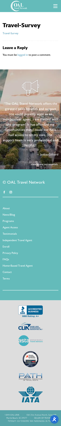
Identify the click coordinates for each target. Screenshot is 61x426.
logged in (22, 55)
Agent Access (10, 227)
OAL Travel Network (19, 6)
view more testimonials (44, 164)
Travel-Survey (10, 33)
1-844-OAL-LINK (12, 415)
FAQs (6, 259)
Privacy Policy (10, 253)
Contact (7, 272)
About (6, 208)
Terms (6, 278)
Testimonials (10, 233)
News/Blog (9, 214)
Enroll (6, 246)
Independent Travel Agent (17, 240)
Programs (8, 221)
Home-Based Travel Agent (18, 265)
